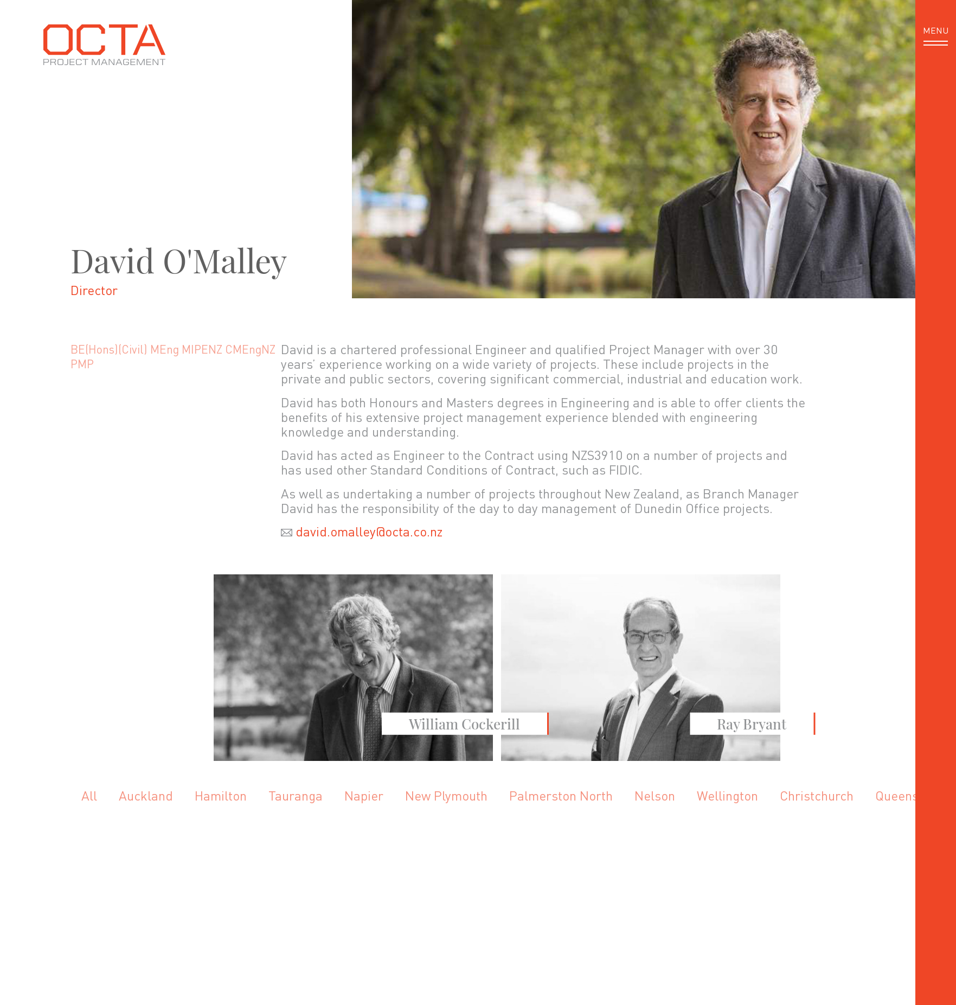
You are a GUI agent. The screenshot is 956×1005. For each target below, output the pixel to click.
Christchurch (817, 795)
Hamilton (221, 795)
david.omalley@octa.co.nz (369, 531)
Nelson (654, 795)
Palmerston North (561, 795)
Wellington (727, 795)
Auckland (146, 795)
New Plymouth (446, 795)
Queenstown (910, 795)
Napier (363, 795)
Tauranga (295, 795)
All (89, 795)
